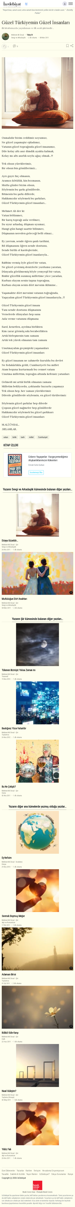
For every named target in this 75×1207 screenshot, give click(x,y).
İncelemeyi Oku (36, 472)
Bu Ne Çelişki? (9, 786)
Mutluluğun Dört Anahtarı (14, 598)
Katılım (29, 1170)
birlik (14, 437)
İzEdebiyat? (44, 1174)
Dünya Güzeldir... (10, 540)
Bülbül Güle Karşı (10, 1032)
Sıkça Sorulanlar (58, 1174)
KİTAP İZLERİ (11, 445)
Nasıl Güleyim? (9, 1090)
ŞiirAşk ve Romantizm (10, 921)
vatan (6, 437)
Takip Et (30, 35)
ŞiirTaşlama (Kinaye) (10, 1096)
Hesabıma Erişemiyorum (53, 1170)
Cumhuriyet (43, 437)
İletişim (37, 1170)
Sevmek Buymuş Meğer (13, 916)
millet (31, 437)
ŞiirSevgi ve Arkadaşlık (10, 546)
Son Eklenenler (8, 1170)
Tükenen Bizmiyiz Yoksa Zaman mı (18, 670)
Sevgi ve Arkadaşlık (18, 38)
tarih (23, 437)
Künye (70, 1174)
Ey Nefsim (6, 857)
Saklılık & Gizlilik (17, 1174)
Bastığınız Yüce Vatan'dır (14, 728)
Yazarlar (20, 1170)
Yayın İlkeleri (32, 1174)
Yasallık (5, 1174)
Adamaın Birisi (9, 974)
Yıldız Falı (6, 1149)
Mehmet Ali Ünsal (17, 35)
